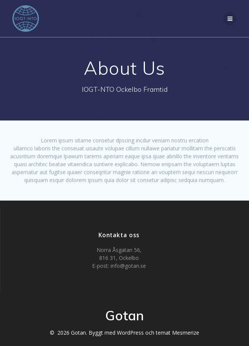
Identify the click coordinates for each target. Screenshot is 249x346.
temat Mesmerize (177, 332)
